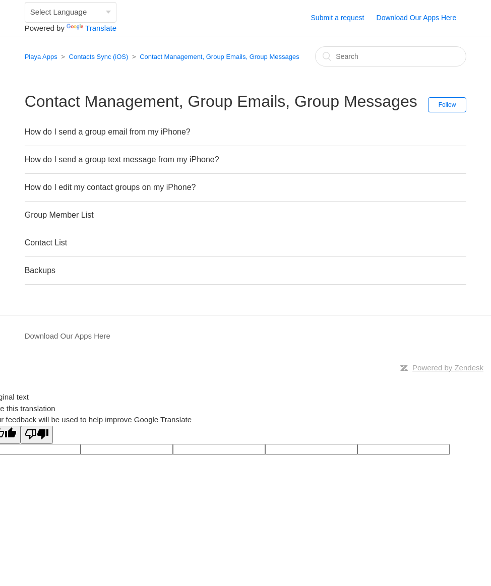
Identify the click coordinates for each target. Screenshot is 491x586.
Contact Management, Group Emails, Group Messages (219, 56)
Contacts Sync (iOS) (99, 56)
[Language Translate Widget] (70, 12)
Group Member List (59, 215)
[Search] (390, 56)
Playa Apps (41, 56)
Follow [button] (447, 104)
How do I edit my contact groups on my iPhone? (110, 187)
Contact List (46, 242)
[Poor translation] (37, 435)
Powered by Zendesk (447, 367)
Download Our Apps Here (417, 18)
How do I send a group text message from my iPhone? (122, 159)
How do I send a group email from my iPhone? (108, 131)
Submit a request (337, 18)
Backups (40, 270)
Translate (91, 28)
